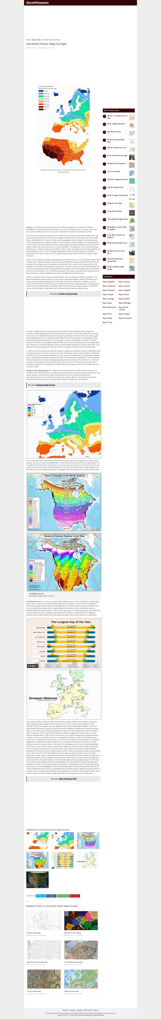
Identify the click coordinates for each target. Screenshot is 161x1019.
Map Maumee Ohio (114, 132)
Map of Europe (32, 48)
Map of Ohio (107, 314)
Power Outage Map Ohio (116, 124)
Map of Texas (107, 322)
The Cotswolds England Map (117, 219)
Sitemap (65, 1010)
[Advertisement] (80, 23)
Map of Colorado (109, 290)
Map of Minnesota (109, 307)
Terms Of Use (87, 1010)
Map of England (124, 290)
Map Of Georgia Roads (115, 187)
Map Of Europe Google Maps (37, 962)
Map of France (124, 295)
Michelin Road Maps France (117, 243)
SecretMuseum (37, 3)
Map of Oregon (124, 314)
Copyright (79, 1010)
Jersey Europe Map (34, 991)
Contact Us (72, 1010)
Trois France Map (113, 171)
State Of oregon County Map (117, 195)
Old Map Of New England (116, 163)
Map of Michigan (125, 303)
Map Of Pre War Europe (72, 933)
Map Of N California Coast (116, 148)
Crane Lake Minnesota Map (117, 156)
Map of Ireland (124, 299)
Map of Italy (107, 303)
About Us (95, 1010)
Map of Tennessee (125, 318)
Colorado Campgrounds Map (117, 179)
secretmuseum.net (32, 601)
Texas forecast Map (114, 211)
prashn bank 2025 (98, 1015)
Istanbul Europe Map (71, 991)
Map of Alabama (109, 282)
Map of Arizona (124, 282)
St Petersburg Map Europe (73, 962)
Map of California (109, 286)
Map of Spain (107, 318)
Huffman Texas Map (114, 203)
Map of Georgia (108, 299)
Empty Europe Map (34, 933)
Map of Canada (124, 286)
